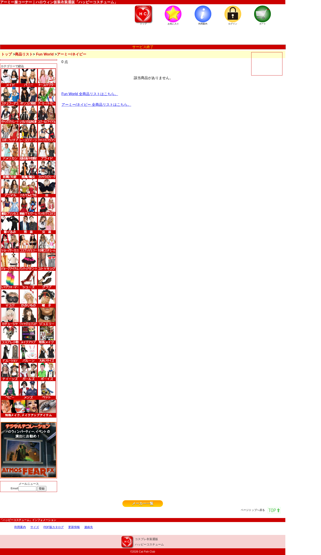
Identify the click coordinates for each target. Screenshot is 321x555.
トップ (6, 54)
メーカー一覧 (142, 503)
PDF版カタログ (53, 527)
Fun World (45, 54)
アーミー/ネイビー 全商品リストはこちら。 (96, 104)
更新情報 (74, 527)
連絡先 (88, 527)
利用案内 (20, 527)
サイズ (34, 527)
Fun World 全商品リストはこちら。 (90, 94)
